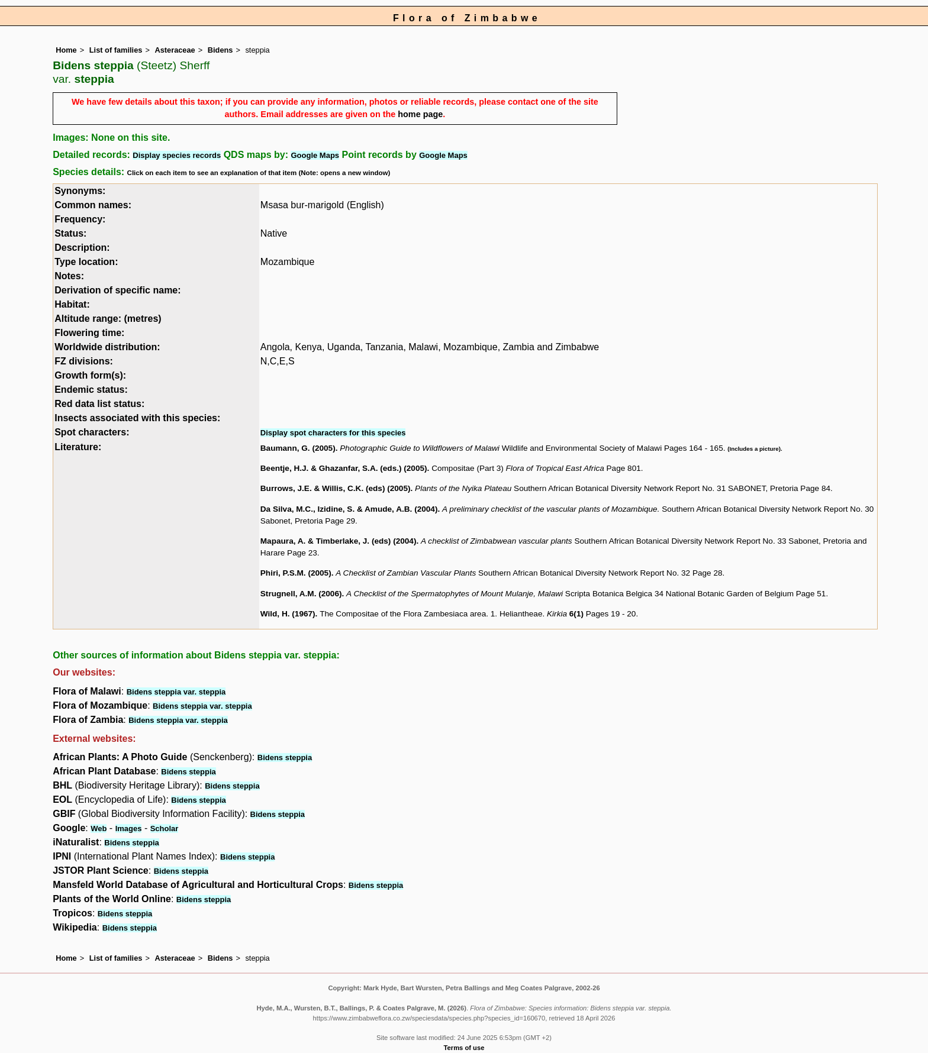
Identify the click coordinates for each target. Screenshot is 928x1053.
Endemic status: (91, 390)
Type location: (86, 262)
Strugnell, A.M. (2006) (301, 593)
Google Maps (315, 155)
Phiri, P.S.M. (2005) (295, 573)
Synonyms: (79, 191)
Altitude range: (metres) (107, 319)
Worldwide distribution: (107, 347)
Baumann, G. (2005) (298, 448)
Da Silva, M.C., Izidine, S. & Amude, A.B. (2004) (349, 509)
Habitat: (72, 304)
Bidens (220, 50)
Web (99, 828)
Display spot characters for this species (333, 432)
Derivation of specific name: (117, 290)
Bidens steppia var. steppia (176, 691)
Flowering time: (89, 333)
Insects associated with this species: (137, 418)
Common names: (92, 205)
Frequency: (79, 219)
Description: (81, 248)
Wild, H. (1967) (287, 613)
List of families (116, 50)
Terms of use (464, 1047)
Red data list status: (99, 404)
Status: (70, 233)
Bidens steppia (284, 757)
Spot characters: (91, 432)
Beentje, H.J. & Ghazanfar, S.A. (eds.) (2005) (343, 468)
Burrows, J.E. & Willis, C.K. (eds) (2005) (335, 488)
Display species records (177, 155)
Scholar (164, 828)
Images (128, 828)
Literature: (77, 447)
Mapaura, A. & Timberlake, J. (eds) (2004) (338, 541)
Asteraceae (174, 50)
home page (420, 114)
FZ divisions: (83, 361)
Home (66, 50)
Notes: (69, 276)
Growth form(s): (90, 375)
